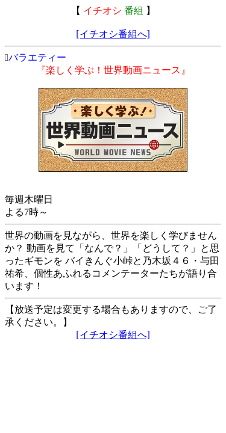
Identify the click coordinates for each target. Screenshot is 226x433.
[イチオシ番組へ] (113, 34)
